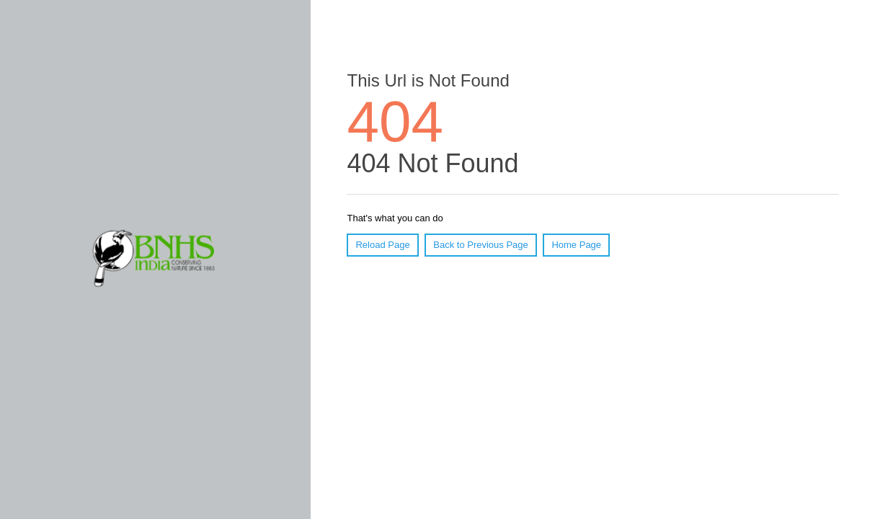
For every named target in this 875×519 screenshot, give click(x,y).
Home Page (576, 244)
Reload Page (382, 244)
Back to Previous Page (480, 244)
